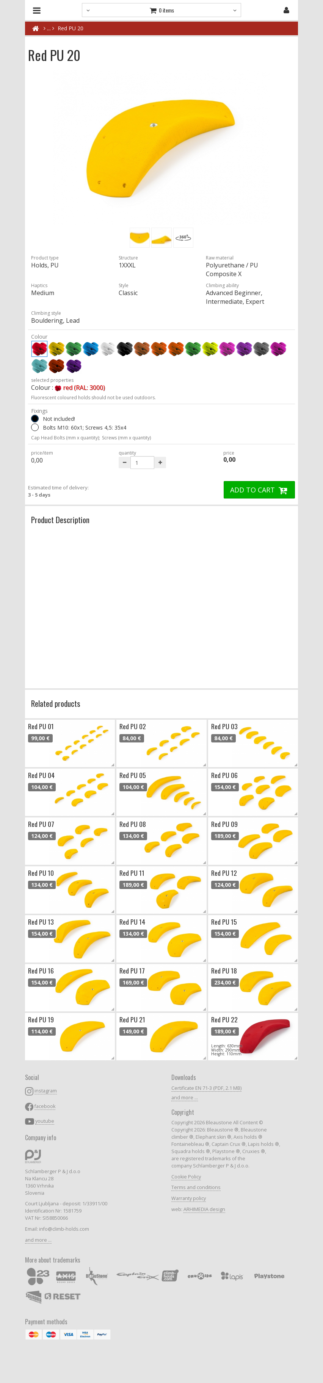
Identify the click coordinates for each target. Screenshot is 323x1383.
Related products (55, 703)
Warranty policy (188, 1198)
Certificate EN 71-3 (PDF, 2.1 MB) (206, 1088)
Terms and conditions (196, 1187)
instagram (45, 1091)
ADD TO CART (259, 489)
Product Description (60, 519)
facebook (44, 1106)
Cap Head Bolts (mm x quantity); (65, 437)
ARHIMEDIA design (204, 1209)
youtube (44, 1121)
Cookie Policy (186, 1177)
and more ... (38, 1240)
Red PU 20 (70, 28)
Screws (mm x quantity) (126, 437)
